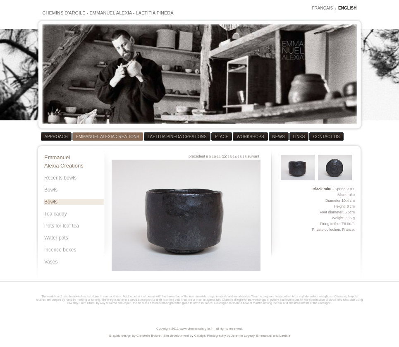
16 (244, 157)
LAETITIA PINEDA (155, 12)
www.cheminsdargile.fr (196, 328)
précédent (197, 156)
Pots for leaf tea (61, 226)
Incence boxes (60, 250)
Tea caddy (55, 214)
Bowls (50, 190)
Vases (50, 262)
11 (219, 157)
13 (229, 157)
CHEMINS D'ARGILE (64, 12)
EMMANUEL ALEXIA (110, 12)
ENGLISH (347, 8)
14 (234, 157)
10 (214, 157)
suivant (253, 156)
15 (239, 157)
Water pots (56, 238)
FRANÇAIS (322, 8)
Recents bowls (60, 178)
